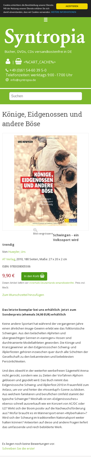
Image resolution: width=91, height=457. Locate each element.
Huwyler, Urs (17, 252)
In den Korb (34, 276)
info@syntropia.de (23, 80)
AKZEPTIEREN (72, 6)
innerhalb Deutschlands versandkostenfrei (51, 282)
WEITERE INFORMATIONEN (63, 12)
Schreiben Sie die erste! (18, 448)
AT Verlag (8, 259)
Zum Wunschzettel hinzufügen (23, 295)
